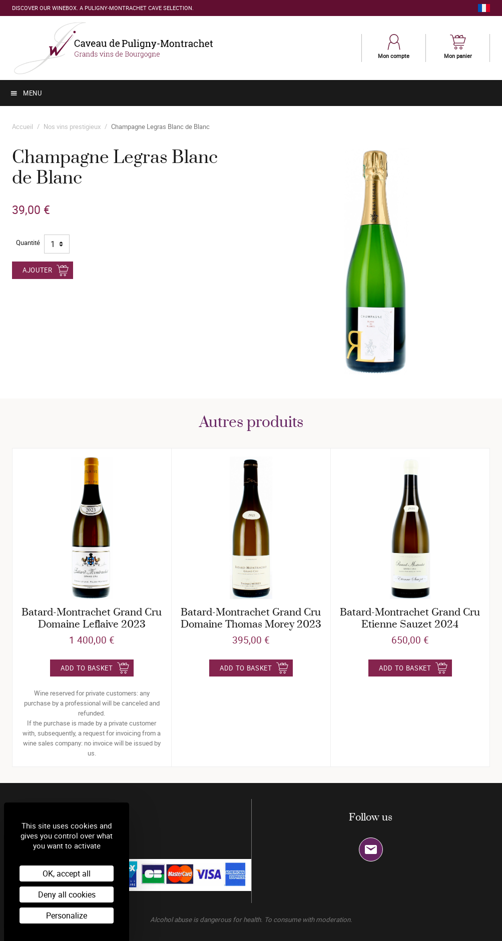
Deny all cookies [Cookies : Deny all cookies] (67, 894)
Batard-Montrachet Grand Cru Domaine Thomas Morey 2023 (251, 619)
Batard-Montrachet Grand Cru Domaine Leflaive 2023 (92, 619)
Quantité (28, 242)
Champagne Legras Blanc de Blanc (160, 126)
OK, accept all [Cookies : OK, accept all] (67, 873)
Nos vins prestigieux (72, 126)
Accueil (22, 126)
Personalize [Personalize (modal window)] (66, 915)
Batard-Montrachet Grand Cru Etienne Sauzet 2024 (410, 619)
